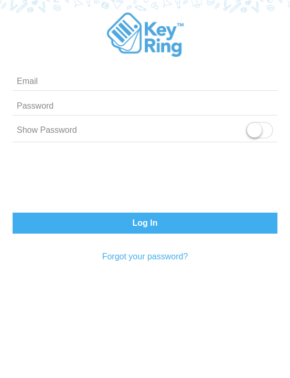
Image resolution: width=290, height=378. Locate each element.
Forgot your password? (145, 256)
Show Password (47, 129)
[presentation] (145, 179)
